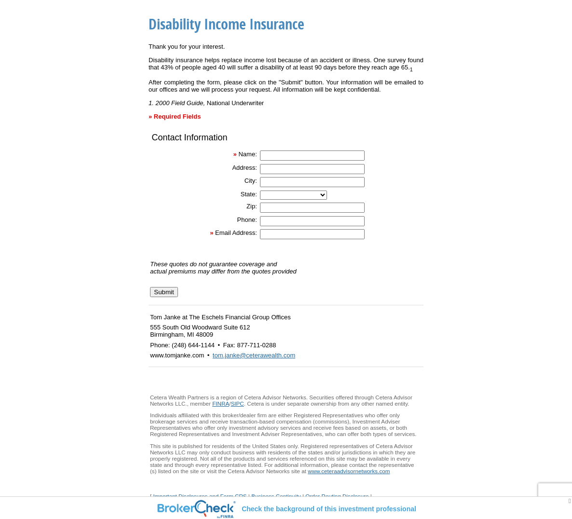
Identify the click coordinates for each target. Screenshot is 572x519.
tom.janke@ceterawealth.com (254, 355)
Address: (244, 167)
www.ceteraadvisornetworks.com (349, 471)
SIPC (237, 403)
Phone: (247, 219)
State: (249, 194)
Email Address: (236, 232)
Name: (247, 154)
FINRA (220, 403)
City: (251, 180)
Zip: (251, 206)
